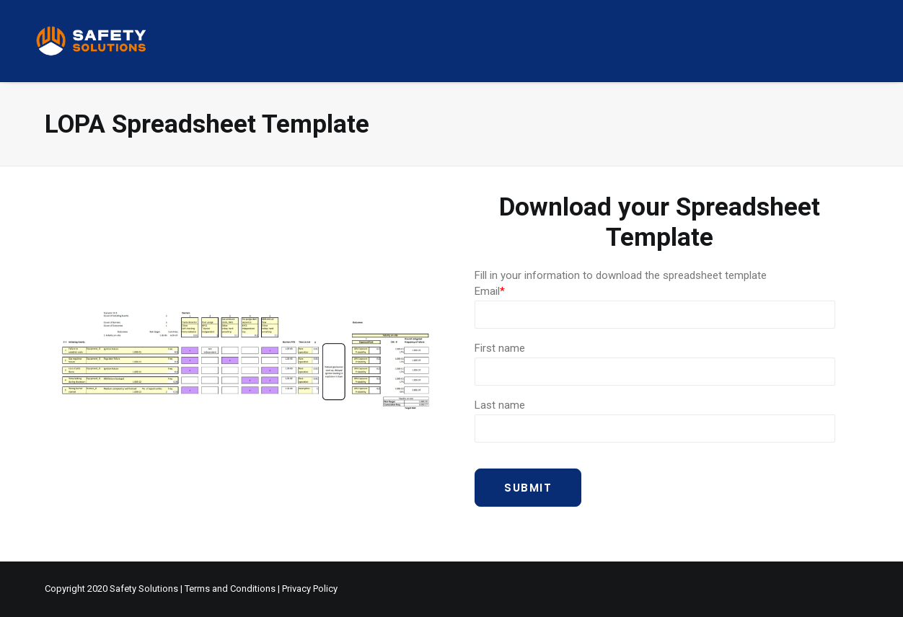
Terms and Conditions (230, 588)
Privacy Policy (310, 588)
